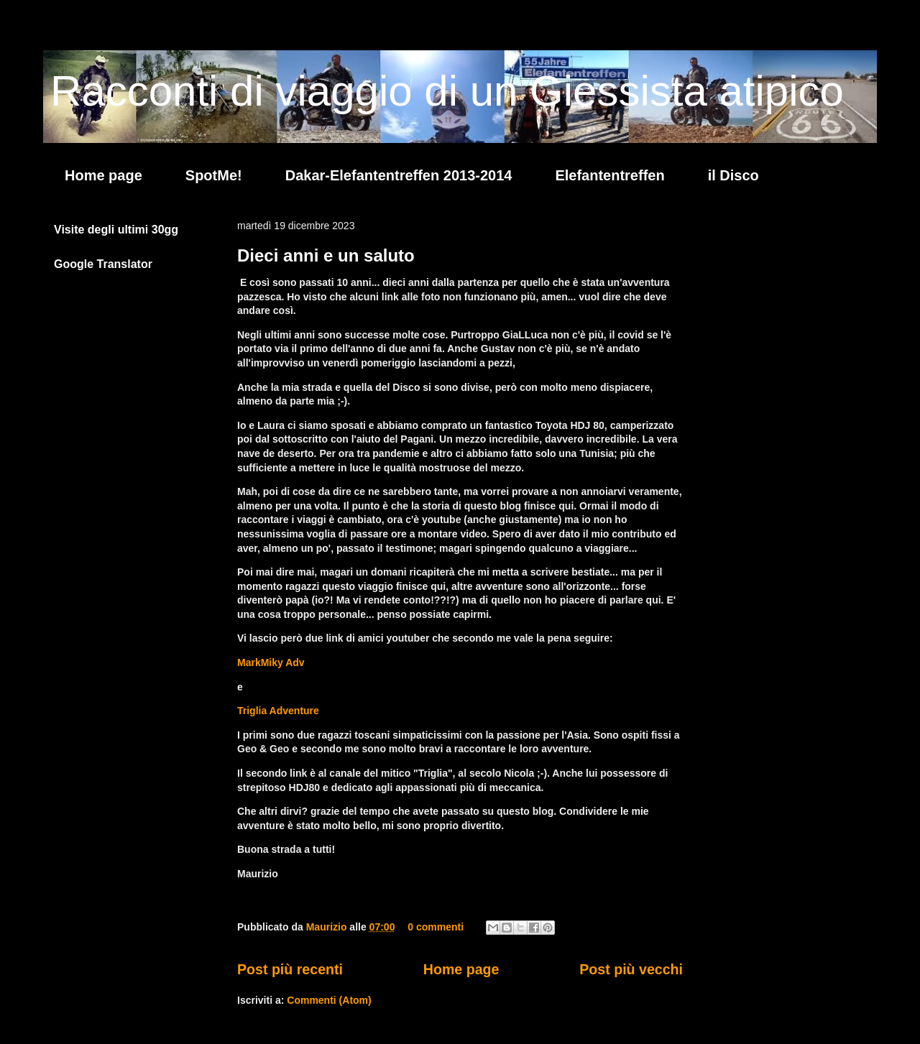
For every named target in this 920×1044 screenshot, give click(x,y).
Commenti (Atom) (329, 1000)
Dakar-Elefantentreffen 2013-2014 (398, 175)
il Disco (733, 175)
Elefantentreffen (609, 175)
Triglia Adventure (278, 710)
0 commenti (436, 927)
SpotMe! (213, 175)
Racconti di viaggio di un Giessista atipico (447, 91)
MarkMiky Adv (271, 662)
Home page (103, 175)
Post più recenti (290, 969)
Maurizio (328, 927)
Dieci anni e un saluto (326, 255)
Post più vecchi (631, 969)
